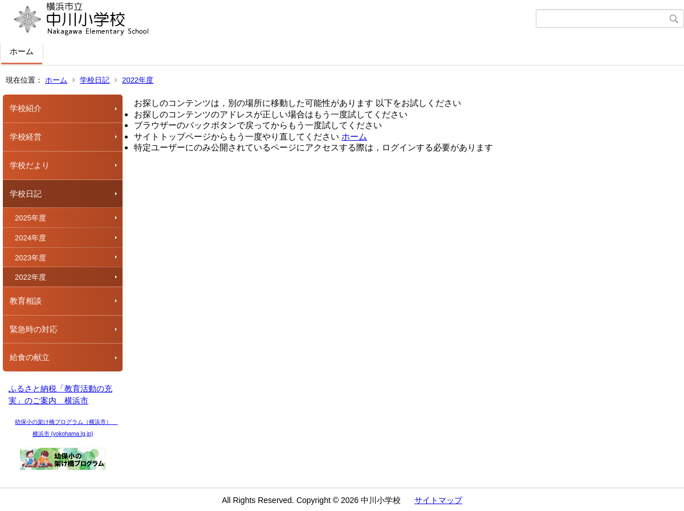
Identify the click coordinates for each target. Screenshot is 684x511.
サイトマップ (438, 500)
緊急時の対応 (34, 329)
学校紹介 (26, 108)
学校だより (30, 165)
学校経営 (26, 136)
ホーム (22, 51)
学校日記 (94, 80)
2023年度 (30, 258)
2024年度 (30, 238)
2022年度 (137, 80)
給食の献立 (30, 357)
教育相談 (26, 300)
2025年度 (30, 218)
